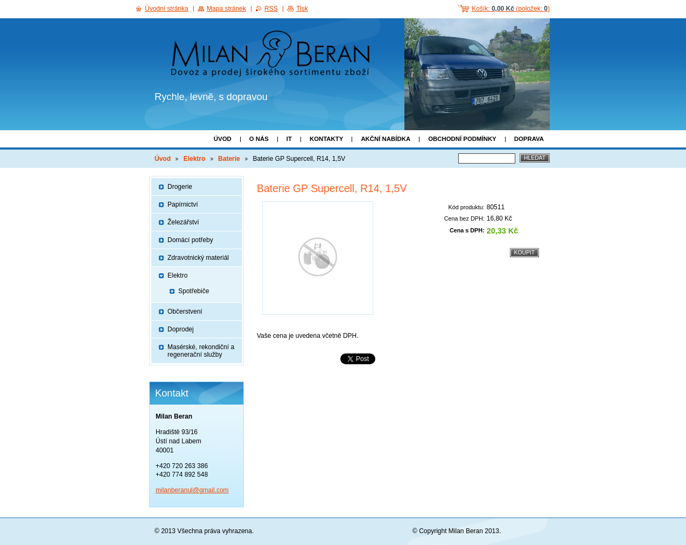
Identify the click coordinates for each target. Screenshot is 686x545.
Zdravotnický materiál (198, 257)
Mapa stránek (226, 8)
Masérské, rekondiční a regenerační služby (200, 350)
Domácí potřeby (190, 240)
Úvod (223, 139)
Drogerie (179, 186)
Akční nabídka (385, 139)
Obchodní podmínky (462, 139)
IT (289, 139)
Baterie (229, 158)
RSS (271, 8)
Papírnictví (182, 204)
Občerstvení (184, 311)
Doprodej (180, 329)
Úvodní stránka (166, 8)
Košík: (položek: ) (511, 8)
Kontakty (326, 139)
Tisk (302, 8)
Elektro (195, 158)
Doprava (529, 139)
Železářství (183, 222)
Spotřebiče (193, 291)
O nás (259, 139)
